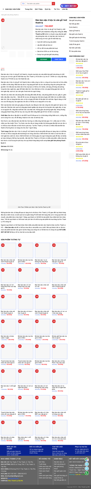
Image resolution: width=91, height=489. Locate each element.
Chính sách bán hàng (45, 478)
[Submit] (53, 3)
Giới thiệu (42, 462)
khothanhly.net (13, 478)
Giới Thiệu (39, 9)
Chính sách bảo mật (45, 466)
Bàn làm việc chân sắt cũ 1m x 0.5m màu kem (59, 438)
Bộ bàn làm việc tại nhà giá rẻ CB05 (25, 413)
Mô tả (2, 70)
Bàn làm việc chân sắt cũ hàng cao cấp (59, 413)
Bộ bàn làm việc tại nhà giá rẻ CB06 (25, 260)
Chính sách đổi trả (44, 468)
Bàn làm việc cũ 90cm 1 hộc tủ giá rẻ (25, 312)
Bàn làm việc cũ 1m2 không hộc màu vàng (41, 386)
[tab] (2, 70)
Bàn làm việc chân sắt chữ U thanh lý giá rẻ (59, 285)
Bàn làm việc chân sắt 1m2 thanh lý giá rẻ (8, 312)
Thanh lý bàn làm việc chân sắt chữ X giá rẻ (8, 361)
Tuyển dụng (42, 464)
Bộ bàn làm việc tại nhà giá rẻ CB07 (42, 361)
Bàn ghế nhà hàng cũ (60, 475)
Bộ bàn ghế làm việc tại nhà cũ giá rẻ (59, 337)
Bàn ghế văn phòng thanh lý (10, 15)
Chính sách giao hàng (45, 475)
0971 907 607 (71, 6)
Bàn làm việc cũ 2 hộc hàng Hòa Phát (42, 438)
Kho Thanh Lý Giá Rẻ (15, 480)
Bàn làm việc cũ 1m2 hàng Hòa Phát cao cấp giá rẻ (8, 286)
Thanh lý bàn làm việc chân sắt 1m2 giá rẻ (25, 361)
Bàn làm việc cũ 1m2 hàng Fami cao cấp (24, 285)
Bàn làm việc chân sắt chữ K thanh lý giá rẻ (8, 260)
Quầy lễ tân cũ (58, 478)
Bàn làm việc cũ (10, 227)
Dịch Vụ (48, 9)
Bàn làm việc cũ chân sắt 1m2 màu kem (7, 438)
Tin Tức (57, 9)
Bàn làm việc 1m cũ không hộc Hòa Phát (41, 260)
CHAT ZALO (59, 59)
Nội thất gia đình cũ (60, 480)
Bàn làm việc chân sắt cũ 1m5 (42, 285)
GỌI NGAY (43, 59)
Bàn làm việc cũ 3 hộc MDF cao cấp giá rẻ (42, 413)
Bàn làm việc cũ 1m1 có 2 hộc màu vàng (59, 312)
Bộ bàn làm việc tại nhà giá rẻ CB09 (25, 337)
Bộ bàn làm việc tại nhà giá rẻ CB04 (42, 337)
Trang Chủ (29, 9)
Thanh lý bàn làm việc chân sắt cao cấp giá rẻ (8, 413)
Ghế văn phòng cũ (59, 464)
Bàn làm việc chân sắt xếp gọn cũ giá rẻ (59, 260)
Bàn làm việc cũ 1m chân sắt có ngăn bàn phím (59, 387)
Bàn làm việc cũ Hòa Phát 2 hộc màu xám (58, 361)
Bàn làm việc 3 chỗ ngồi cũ (8, 386)
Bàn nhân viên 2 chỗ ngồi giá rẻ (24, 438)
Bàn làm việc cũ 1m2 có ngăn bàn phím (25, 386)
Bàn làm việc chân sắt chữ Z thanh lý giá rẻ (42, 312)
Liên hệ (78, 474)
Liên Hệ (64, 9)
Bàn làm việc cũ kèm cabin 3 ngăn (7, 337)
